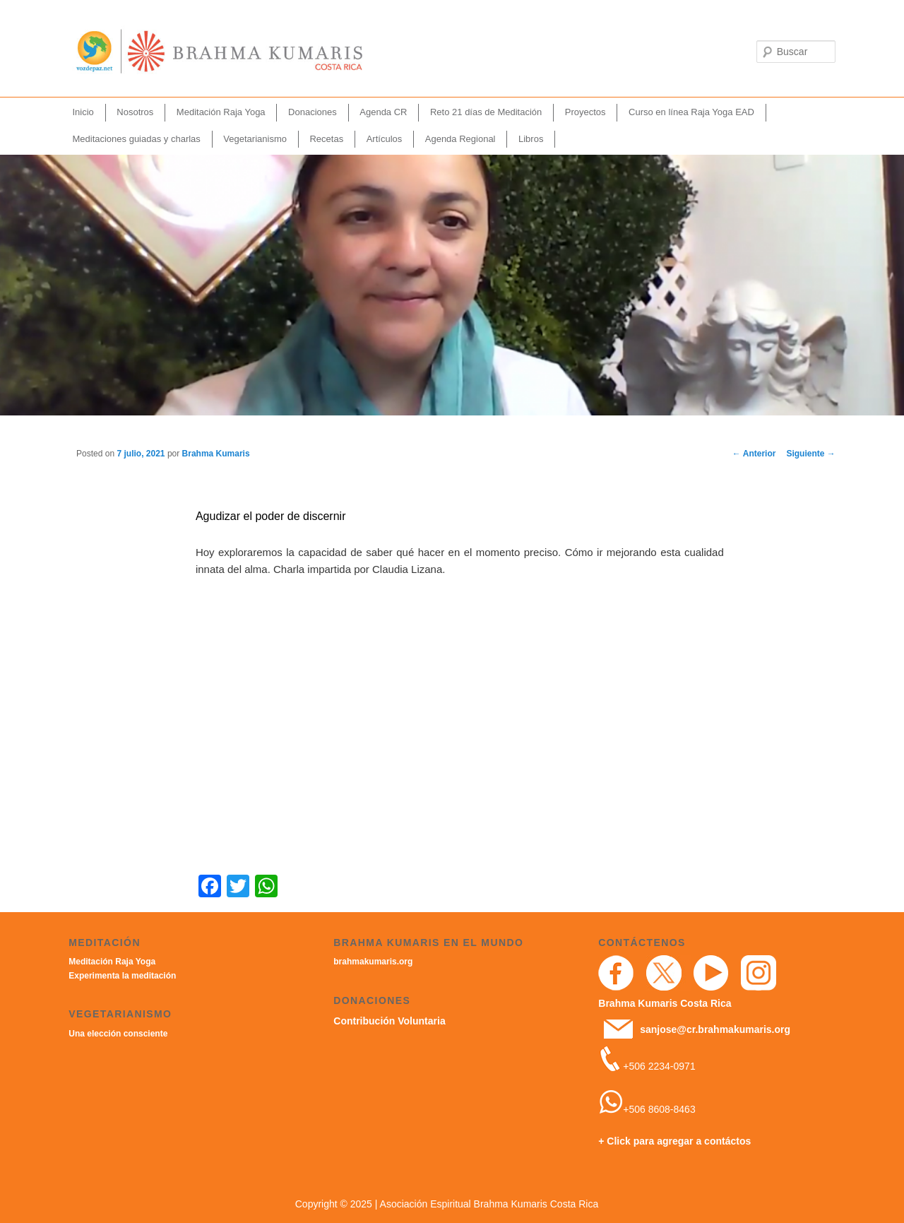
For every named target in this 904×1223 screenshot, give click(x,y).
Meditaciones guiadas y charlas (136, 139)
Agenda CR (383, 112)
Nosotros (135, 112)
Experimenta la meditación (122, 976)
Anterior (754, 454)
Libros (530, 139)
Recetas (326, 139)
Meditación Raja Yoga (221, 112)
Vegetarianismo (255, 139)
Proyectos (585, 112)
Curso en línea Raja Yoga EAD (691, 112)
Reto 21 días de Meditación (486, 112)
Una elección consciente (118, 1034)
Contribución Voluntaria (389, 1021)
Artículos (385, 139)
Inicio (82, 112)
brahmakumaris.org (372, 962)
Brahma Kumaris (216, 454)
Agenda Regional (460, 139)
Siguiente (810, 454)
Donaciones (312, 112)
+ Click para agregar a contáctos (674, 1141)
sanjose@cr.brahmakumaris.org (715, 1029)
